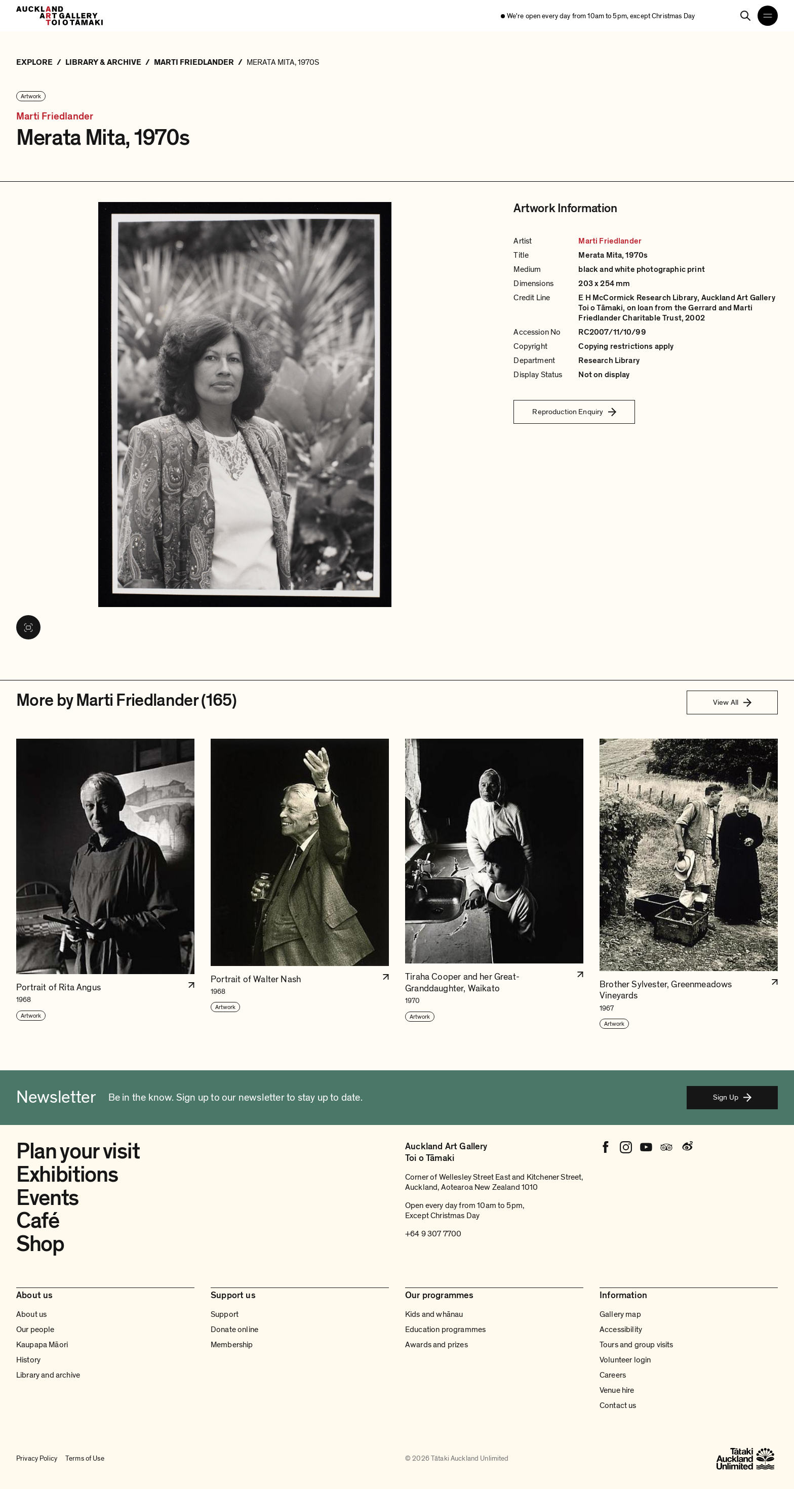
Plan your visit (77, 1151)
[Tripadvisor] (666, 1147)
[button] (105, 884)
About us (31, 1314)
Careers (613, 1375)
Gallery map (620, 1314)
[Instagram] (626, 1147)
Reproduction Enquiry (574, 412)
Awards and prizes (436, 1344)
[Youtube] (646, 1147)
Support (225, 1314)
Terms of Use (84, 1458)
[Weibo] (687, 1147)
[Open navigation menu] (768, 16)
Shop (40, 1244)
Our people (35, 1329)
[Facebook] (606, 1147)
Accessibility (621, 1329)
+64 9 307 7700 (433, 1233)
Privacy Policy (36, 1458)
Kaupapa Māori (42, 1344)
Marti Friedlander (54, 116)
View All (732, 702)
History (28, 1359)
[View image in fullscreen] (28, 627)
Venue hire (617, 1390)
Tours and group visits (636, 1344)
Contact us (618, 1405)
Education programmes (445, 1329)
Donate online (234, 1329)
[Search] (745, 16)
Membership (232, 1344)
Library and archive (48, 1375)
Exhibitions (66, 1174)
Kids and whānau (434, 1314)
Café (37, 1220)
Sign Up (732, 1097)
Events (47, 1198)
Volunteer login (625, 1359)
